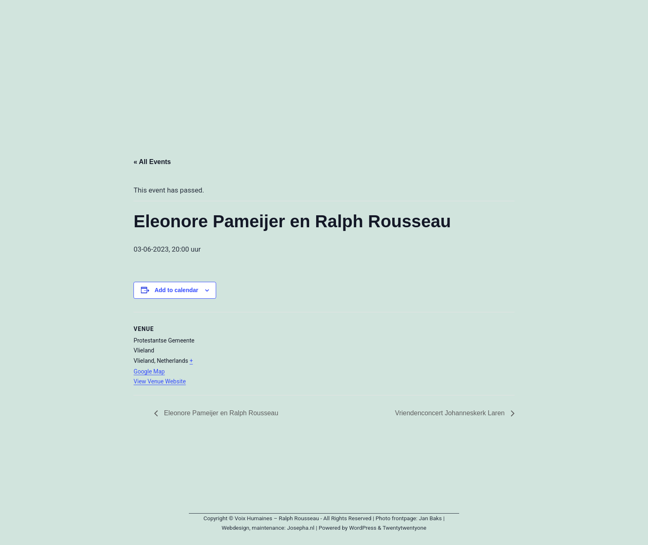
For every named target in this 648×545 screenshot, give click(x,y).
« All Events (152, 161)
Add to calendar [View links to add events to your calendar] (176, 290)
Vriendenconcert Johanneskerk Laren (451, 412)
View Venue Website (159, 381)
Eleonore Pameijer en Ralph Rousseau (220, 412)
